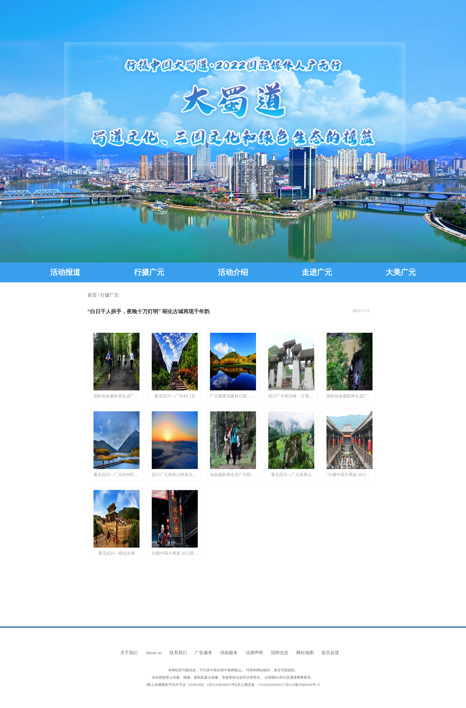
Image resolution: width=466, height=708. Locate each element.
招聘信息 (279, 652)
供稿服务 (229, 652)
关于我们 (129, 652)
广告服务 (203, 652)
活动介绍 (233, 272)
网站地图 (305, 652)
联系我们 (178, 652)
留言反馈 (330, 652)
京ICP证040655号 (222, 685)
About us (154, 652)
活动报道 (65, 272)
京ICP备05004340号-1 (302, 685)
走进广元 (317, 272)
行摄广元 (149, 272)
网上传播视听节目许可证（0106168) (175, 685)
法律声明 (254, 652)
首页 (92, 295)
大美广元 (401, 272)
